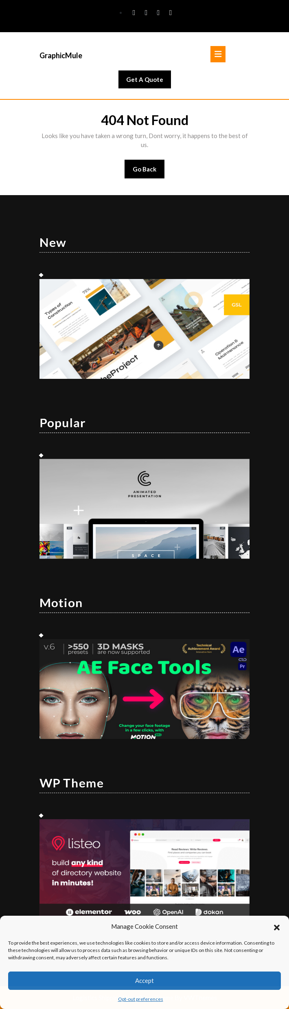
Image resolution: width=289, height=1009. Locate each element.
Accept (144, 980)
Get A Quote (148, 81)
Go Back (149, 171)
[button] (277, 926)
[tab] (218, 54)
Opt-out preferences (140, 999)
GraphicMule (60, 55)
